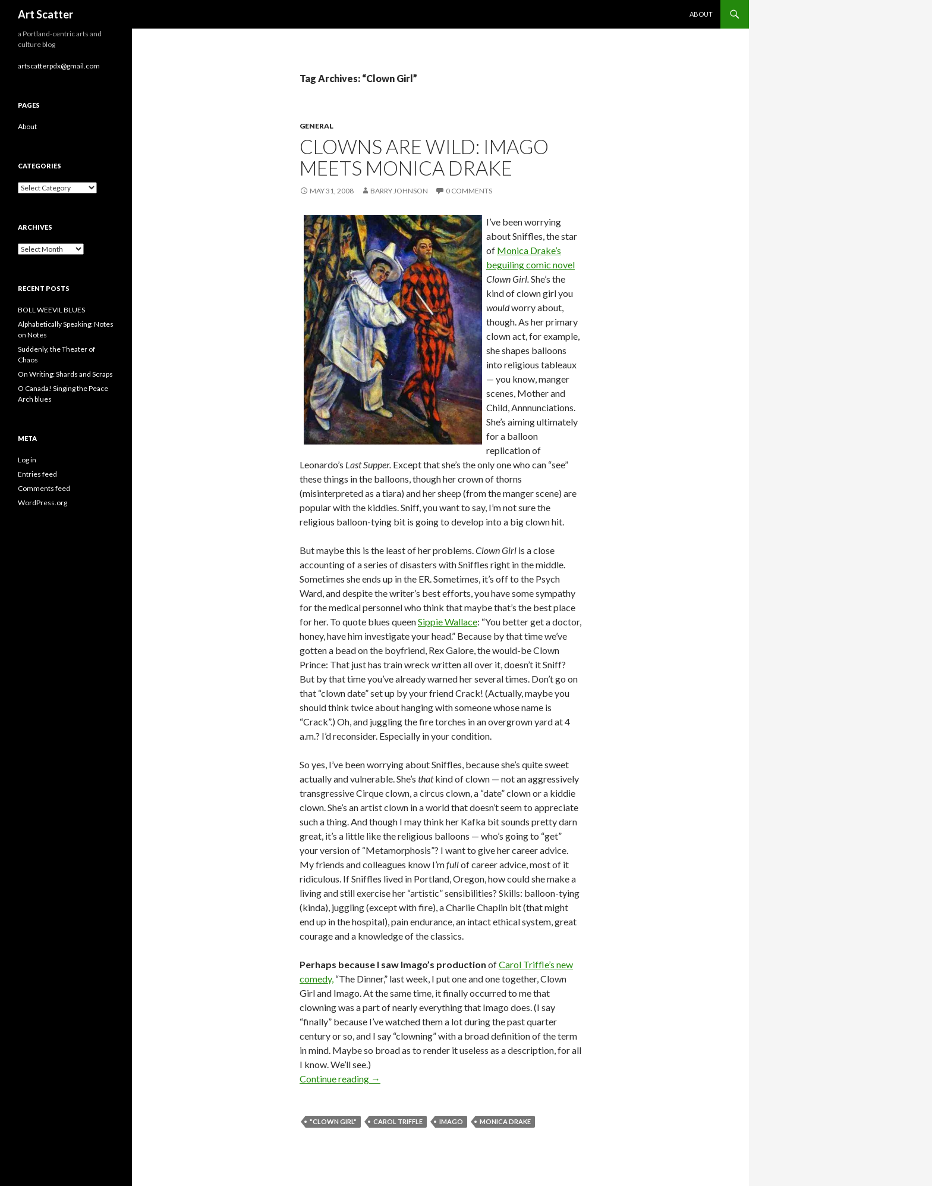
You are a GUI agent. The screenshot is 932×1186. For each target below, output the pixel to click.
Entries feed (37, 474)
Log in (27, 459)
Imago (451, 1121)
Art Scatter (45, 14)
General (316, 125)
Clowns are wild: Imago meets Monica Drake (424, 157)
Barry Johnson (399, 190)
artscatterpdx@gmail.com (59, 65)
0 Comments (469, 190)
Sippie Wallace (447, 621)
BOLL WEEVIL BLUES (51, 309)
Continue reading (340, 1078)
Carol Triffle (398, 1121)
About (701, 14)
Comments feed (44, 488)
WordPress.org (42, 502)
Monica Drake (505, 1121)
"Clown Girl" (333, 1121)
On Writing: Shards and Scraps (65, 374)
